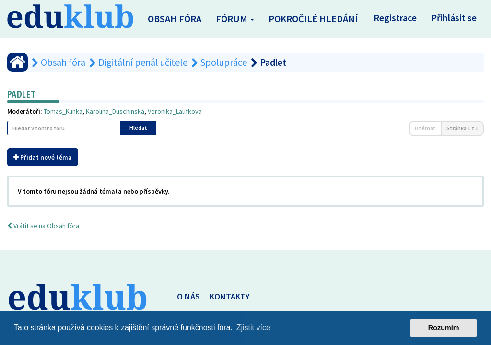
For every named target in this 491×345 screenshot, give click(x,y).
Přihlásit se (454, 17)
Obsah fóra (174, 18)
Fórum (235, 18)
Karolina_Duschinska (115, 111)
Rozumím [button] (443, 328)
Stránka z (462, 128)
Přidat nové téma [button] (42, 157)
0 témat (425, 128)
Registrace (395, 17)
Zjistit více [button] (253, 327)
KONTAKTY (230, 296)
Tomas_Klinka (63, 111)
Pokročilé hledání (313, 18)
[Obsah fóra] (17, 62)
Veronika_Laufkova (175, 111)
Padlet (21, 94)
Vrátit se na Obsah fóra (43, 225)
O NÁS (188, 296)
